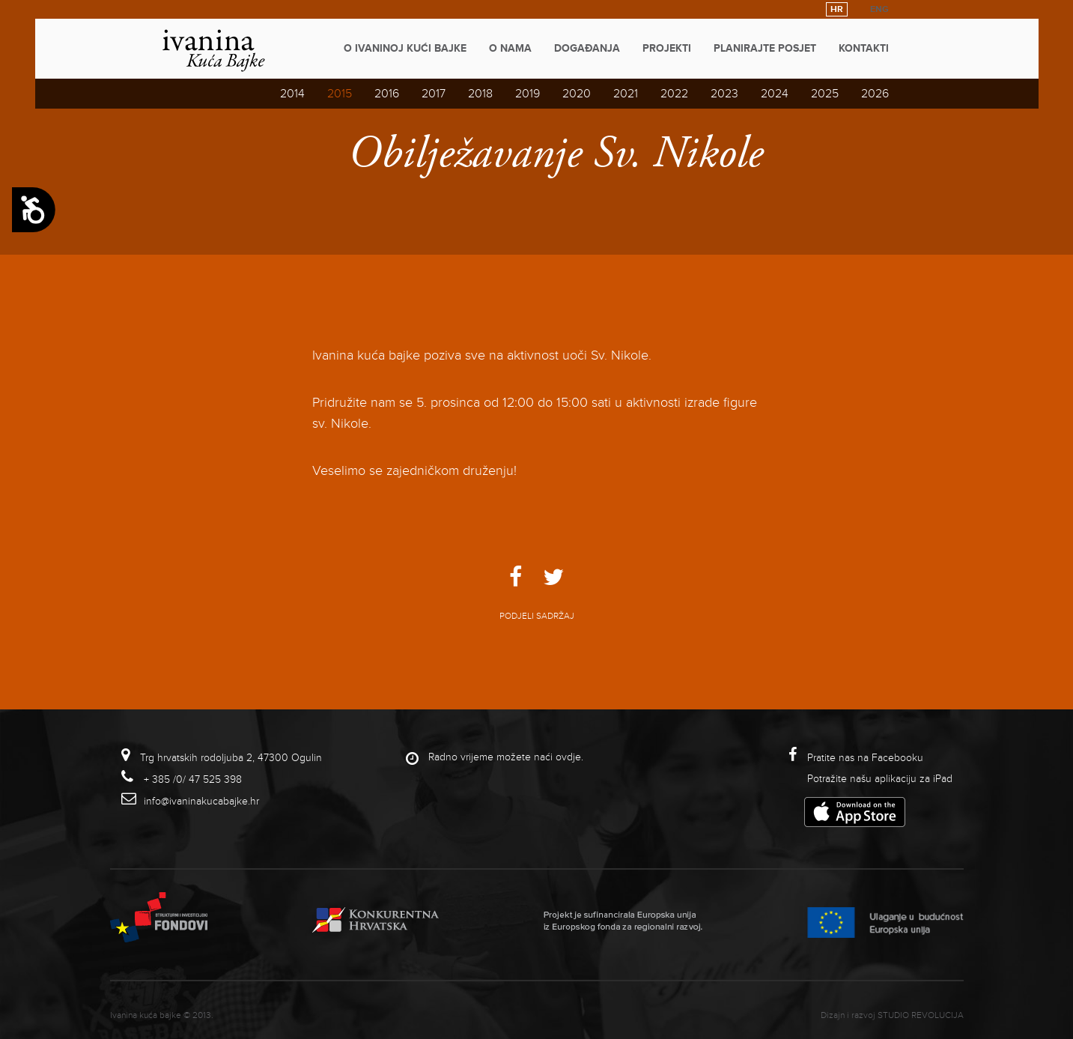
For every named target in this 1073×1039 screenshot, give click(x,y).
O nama (510, 48)
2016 (386, 93)
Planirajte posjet (765, 48)
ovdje (568, 757)
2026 (875, 93)
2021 (625, 93)
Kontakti (864, 48)
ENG (879, 9)
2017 (434, 93)
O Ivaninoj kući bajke (405, 48)
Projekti (666, 48)
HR (836, 9)
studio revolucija (921, 1015)
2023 (724, 93)
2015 (339, 93)
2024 (774, 93)
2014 (292, 93)
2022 (674, 93)
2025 (825, 93)
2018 (480, 93)
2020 (576, 93)
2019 (527, 93)
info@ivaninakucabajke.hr (201, 801)
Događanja (587, 48)
